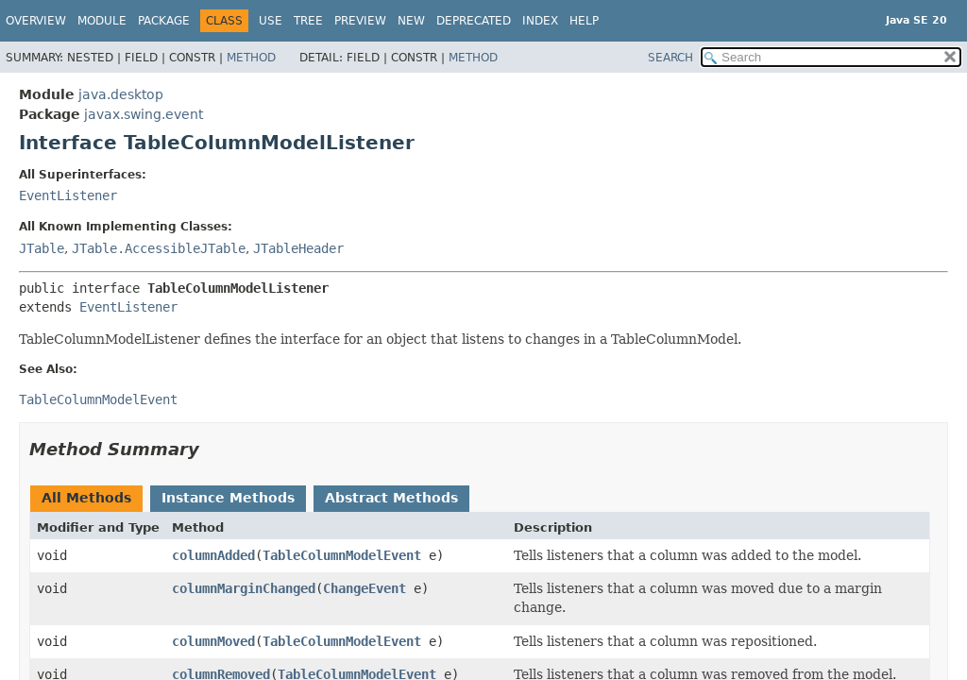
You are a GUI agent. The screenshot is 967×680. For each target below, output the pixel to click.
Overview (36, 20)
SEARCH (670, 57)
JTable (41, 248)
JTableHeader (298, 248)
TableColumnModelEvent (342, 555)
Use (270, 20)
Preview (360, 20)
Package (164, 20)
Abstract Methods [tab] (391, 497)
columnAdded (213, 555)
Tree (308, 20)
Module (102, 20)
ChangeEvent (364, 588)
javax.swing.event (143, 114)
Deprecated (473, 20)
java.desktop (120, 94)
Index (540, 20)
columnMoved (213, 641)
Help (584, 20)
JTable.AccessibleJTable (159, 248)
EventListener (68, 195)
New (411, 20)
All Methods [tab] (86, 497)
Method (251, 57)
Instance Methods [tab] (228, 497)
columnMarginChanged (243, 588)
